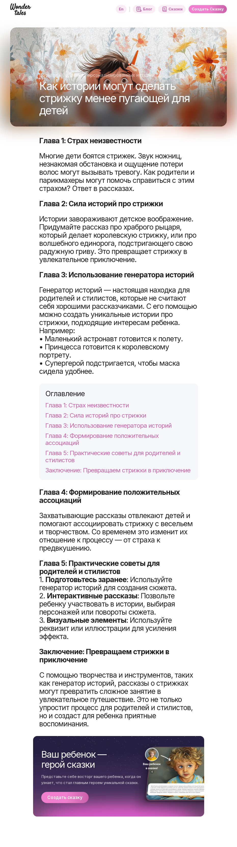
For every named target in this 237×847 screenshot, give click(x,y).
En (121, 9)
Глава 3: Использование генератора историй (108, 425)
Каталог (48, 75)
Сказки (172, 9)
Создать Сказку (208, 9)
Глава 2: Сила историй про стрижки (95, 415)
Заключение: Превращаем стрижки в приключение (117, 470)
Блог (144, 9)
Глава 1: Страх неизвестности (87, 405)
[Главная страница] (20, 12)
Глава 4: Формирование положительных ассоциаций (102, 439)
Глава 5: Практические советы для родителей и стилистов (112, 457)
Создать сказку (64, 797)
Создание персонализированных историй (108, 75)
